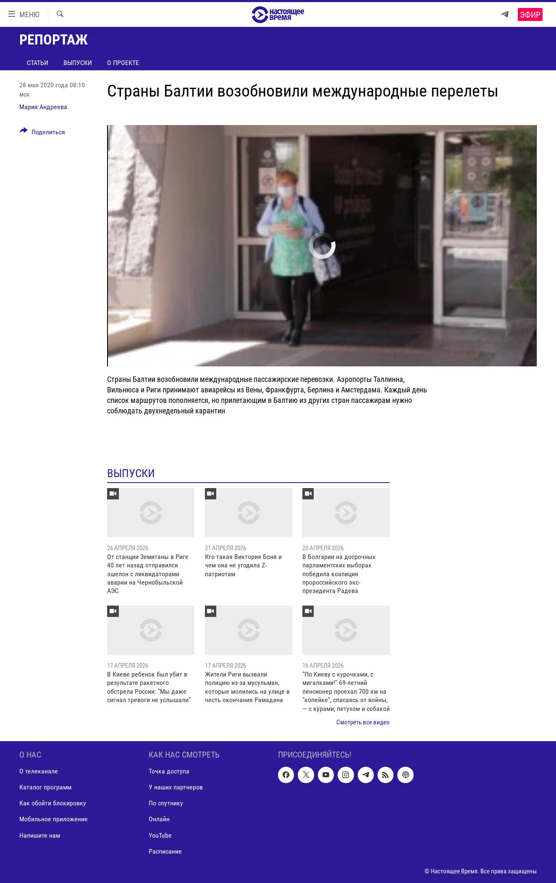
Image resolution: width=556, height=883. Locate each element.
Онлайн (159, 819)
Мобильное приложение (53, 819)
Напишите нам (39, 835)
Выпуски (77, 63)
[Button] (42, 133)
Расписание (165, 851)
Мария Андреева (43, 107)
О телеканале (38, 771)
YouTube (160, 835)
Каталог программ (45, 787)
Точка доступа (169, 771)
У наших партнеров (176, 787)
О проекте (123, 63)
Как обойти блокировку (52, 803)
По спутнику (166, 803)
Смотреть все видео (363, 722)
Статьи (37, 63)
